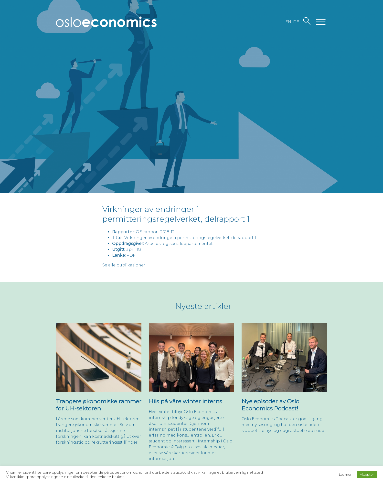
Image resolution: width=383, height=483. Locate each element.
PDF (131, 255)
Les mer (345, 474)
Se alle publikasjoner (123, 265)
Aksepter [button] (367, 474)
